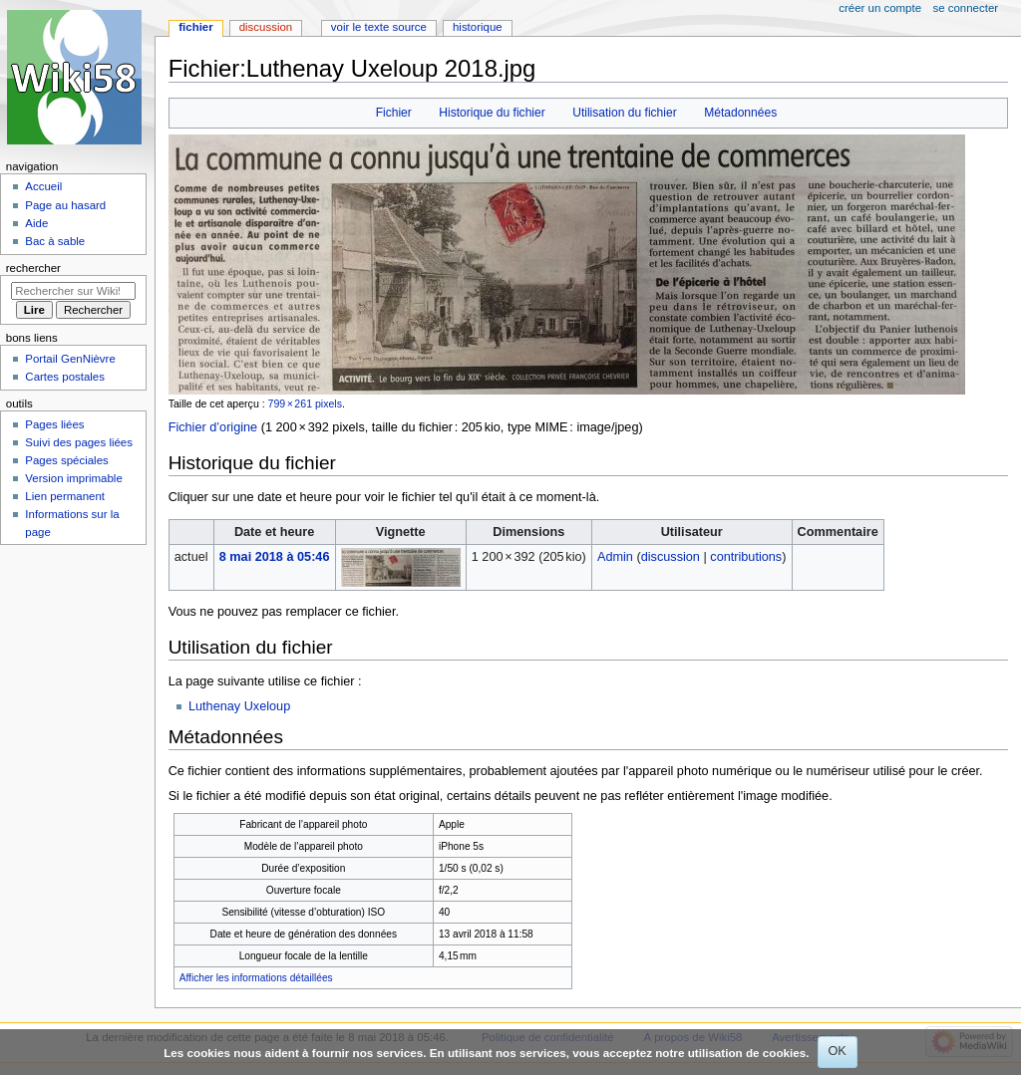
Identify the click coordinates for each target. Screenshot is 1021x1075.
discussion (670, 557)
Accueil (43, 186)
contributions (746, 557)
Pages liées (54, 424)
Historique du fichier (491, 113)
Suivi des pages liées (79, 442)
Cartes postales (65, 377)
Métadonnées (740, 113)
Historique (478, 27)
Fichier (394, 113)
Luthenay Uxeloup (239, 706)
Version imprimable (73, 478)
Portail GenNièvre (70, 359)
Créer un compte (880, 8)
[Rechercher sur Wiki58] (73, 291)
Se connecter (966, 8)
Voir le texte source (379, 27)
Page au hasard (65, 205)
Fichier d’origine (213, 427)
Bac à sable (55, 241)
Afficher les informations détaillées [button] (256, 977)
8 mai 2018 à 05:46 (274, 557)
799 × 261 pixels (305, 403)
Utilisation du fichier (624, 113)
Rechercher (33, 268)
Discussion (265, 27)
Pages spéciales (66, 460)
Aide (36, 223)
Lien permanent (65, 496)
